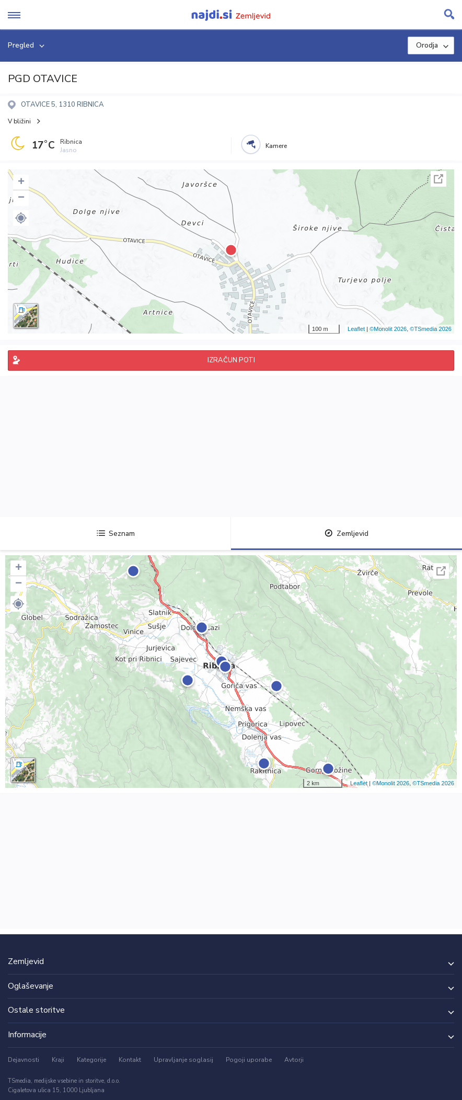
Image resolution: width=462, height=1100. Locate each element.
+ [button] (21, 182)
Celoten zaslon (438, 179)
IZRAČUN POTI (231, 360)
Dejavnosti (23, 1060)
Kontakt (130, 1060)
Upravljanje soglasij (183, 1060)
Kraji (58, 1060)
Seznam (116, 533)
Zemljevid (346, 533)
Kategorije (91, 1060)
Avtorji (294, 1060)
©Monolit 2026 (388, 329)
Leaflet (356, 329)
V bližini (19, 121)
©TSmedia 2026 (431, 329)
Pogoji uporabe (249, 1060)
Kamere (276, 146)
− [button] (21, 198)
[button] (21, 218)
